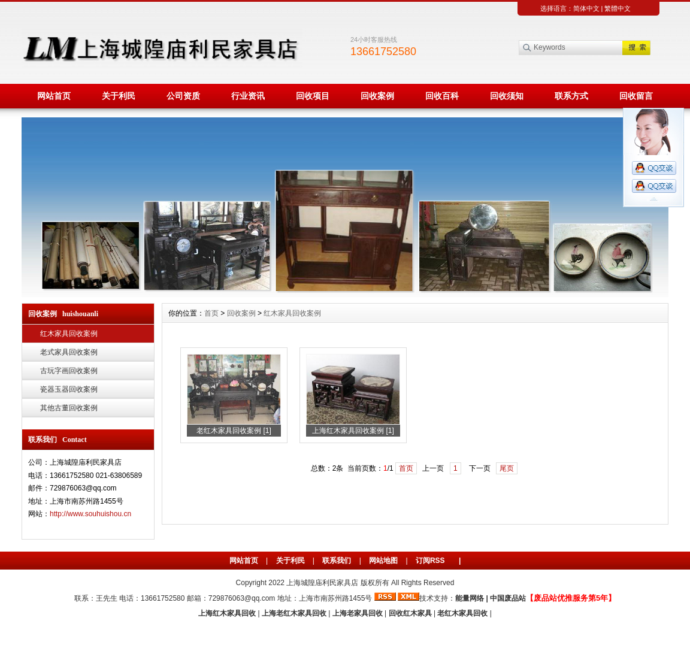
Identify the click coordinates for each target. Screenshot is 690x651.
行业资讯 (248, 96)
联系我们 (336, 560)
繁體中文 (617, 8)
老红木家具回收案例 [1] (233, 430)
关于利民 (118, 96)
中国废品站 (508, 598)
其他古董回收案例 (69, 408)
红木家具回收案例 (69, 333)
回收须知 (506, 96)
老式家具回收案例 (69, 352)
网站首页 (54, 96)
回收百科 (442, 96)
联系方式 (571, 96)
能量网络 (469, 598)
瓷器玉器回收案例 (69, 389)
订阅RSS (430, 560)
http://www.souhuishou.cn (90, 514)
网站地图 (383, 560)
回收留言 (636, 96)
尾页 (507, 468)
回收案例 (377, 96)
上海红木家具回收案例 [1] (353, 430)
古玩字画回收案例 (69, 371)
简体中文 (586, 8)
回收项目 (312, 96)
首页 (211, 313)
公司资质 (183, 96)
